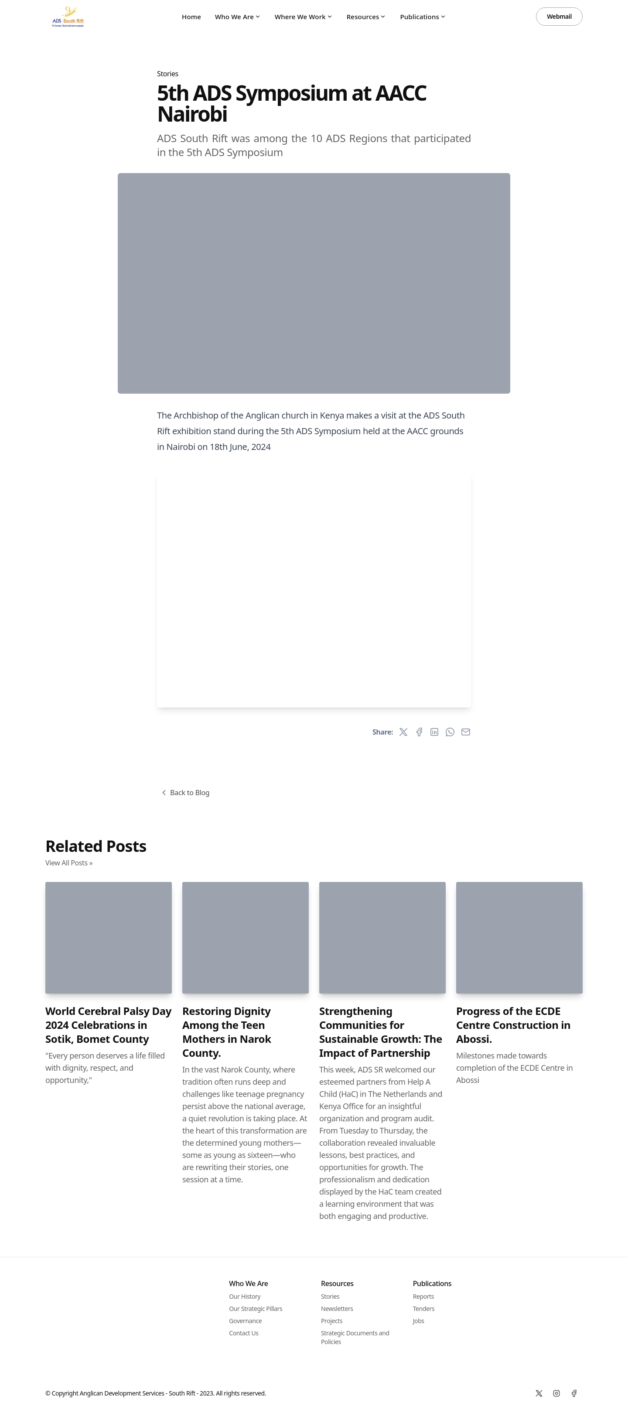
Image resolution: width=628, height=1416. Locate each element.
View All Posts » (68, 863)
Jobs (418, 1321)
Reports (423, 1296)
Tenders (424, 1308)
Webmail (559, 16)
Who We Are (238, 16)
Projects (331, 1321)
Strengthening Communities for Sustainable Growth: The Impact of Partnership (380, 1032)
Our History (244, 1296)
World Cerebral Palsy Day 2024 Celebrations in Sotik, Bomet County (108, 1025)
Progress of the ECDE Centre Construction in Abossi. (513, 1025)
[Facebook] (574, 1393)
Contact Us (243, 1333)
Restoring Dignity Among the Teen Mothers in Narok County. (226, 1032)
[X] (539, 1393)
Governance (245, 1321)
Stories (167, 73)
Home (191, 16)
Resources (366, 16)
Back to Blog (184, 792)
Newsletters (337, 1308)
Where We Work (304, 16)
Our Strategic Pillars (255, 1308)
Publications (423, 16)
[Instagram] (556, 1393)
